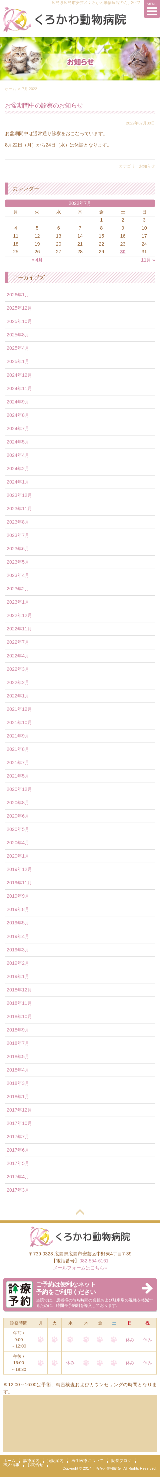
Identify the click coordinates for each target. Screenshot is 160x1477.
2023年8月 (18, 522)
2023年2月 (18, 588)
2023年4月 (18, 575)
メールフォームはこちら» (80, 1267)
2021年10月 (19, 722)
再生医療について (87, 1460)
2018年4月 (18, 1070)
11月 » (148, 260)
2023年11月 (19, 508)
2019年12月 (19, 869)
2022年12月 (19, 615)
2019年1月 (18, 976)
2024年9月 (18, 401)
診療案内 (31, 1460)
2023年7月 (18, 535)
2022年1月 (18, 695)
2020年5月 (18, 829)
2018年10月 (19, 1016)
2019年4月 (18, 936)
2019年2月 (18, 963)
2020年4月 (18, 842)
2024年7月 (18, 428)
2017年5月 (18, 1163)
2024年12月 (19, 375)
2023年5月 (18, 562)
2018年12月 (19, 989)
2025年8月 (18, 334)
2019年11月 (19, 882)
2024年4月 (18, 455)
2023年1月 (18, 602)
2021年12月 (19, 709)
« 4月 (37, 260)
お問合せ (35, 1464)
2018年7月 (18, 1043)
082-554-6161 (93, 1260)
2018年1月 (18, 1096)
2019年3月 (18, 949)
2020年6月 (18, 816)
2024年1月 (18, 482)
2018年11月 (19, 1003)
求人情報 (11, 1464)
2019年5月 (18, 922)
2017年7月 (18, 1136)
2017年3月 (18, 1190)
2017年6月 (18, 1150)
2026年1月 (18, 294)
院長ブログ (121, 1460)
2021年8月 (18, 749)
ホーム (10, 89)
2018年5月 (18, 1056)
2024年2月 (18, 468)
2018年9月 (18, 1029)
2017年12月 (19, 1110)
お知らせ (147, 166)
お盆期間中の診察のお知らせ (44, 105)
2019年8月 (18, 909)
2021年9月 (18, 735)
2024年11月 (19, 388)
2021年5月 (18, 776)
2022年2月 (18, 682)
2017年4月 (18, 1176)
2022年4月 (18, 655)
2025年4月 (18, 348)
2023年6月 (18, 548)
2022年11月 (19, 628)
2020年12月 (19, 789)
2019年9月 (18, 896)
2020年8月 (18, 802)
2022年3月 (18, 669)
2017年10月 (19, 1123)
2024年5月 (18, 442)
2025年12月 (19, 308)
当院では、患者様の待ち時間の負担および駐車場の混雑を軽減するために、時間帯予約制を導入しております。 (94, 1294)
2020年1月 (18, 856)
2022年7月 (18, 642)
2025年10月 (19, 321)
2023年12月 (19, 495)
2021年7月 (18, 762)
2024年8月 (18, 415)
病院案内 (55, 1460)
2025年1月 (18, 361)
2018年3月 (18, 1083)
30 (123, 251)
